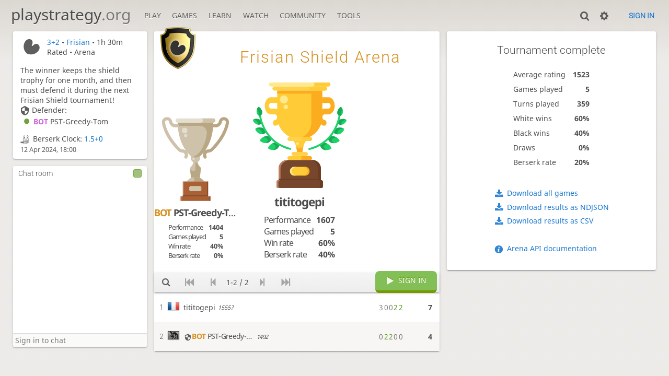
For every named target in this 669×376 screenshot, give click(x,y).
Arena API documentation (552, 248)
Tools (349, 15)
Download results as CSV (550, 221)
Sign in (641, 15)
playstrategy (71, 14)
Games (184, 15)
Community (303, 15)
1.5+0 (93, 139)
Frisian (78, 42)
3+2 (53, 42)
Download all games (542, 193)
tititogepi (299, 202)
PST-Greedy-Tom (64, 121)
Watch (256, 15)
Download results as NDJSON (558, 207)
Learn (220, 15)
